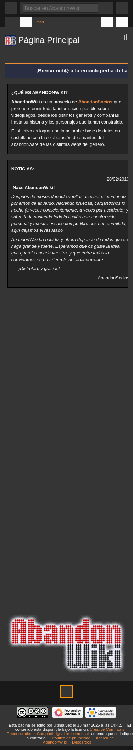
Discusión (26, 23)
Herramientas (122, 23)
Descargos (82, 742)
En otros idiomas (107, 23)
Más (40, 22)
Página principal (11, 23)
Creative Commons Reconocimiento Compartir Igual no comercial (65, 731)
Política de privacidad (71, 738)
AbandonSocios (95, 101)
